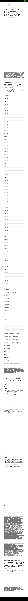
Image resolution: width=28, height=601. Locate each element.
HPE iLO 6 (9, 527)
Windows (8, 560)
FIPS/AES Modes (17, 524)
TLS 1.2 (7, 552)
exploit (5, 524)
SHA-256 (8, 551)
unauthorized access (15, 553)
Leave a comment (11, 17)
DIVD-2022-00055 (14, 521)
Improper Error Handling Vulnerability (17, 533)
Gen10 (17, 525)
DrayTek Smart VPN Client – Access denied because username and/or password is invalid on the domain (13, 13)
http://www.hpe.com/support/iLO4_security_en (15, 529)
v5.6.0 (5, 77)
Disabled (6, 521)
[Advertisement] (14, 37)
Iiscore (16, 588)
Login (5, 75)
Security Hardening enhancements (9, 550)
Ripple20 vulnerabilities (8, 548)
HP (14, 526)
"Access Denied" (6, 72)
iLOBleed (20, 532)
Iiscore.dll (19, 588)
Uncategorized (8, 82)
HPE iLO (5, 527)
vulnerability (16, 555)
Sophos (5, 82)
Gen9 (7, 526)
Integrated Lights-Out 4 (14, 534)
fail (11, 74)
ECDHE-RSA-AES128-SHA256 (8, 522)
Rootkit (13, 548)
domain (22, 73)
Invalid (22, 74)
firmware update (12, 525)
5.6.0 (20, 72)
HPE (4, 377)
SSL (7, 76)
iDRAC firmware (16, 530)
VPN (22, 77)
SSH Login (13, 551)
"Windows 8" (10, 587)
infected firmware (7, 534)
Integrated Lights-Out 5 (8, 535)
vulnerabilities (13, 554)
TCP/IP (19, 551)
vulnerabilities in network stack (9, 555)
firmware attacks (7, 525)
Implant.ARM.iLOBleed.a (7, 533)
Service (20, 589)
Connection (18, 73)
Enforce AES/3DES (7, 523)
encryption (21, 522)
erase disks (20, 523)
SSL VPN (10, 76)
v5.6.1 (7, 77)
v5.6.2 (10, 77)
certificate (6, 588)
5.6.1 (22, 72)
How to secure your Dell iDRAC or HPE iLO (12, 379)
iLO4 (9, 532)
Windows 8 (11, 560)
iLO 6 (7, 532)
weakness (20, 555)
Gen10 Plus (20, 525)
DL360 (17, 521)
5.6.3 (7, 73)
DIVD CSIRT (9, 521)
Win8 (5, 590)
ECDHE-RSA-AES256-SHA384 (15, 522)
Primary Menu (27, 1)
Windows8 (12, 590)
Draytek (6, 74)
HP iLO (17, 526)
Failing (16, 74)
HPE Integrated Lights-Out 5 (8, 528)
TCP (16, 551)
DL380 (20, 521)
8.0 (19, 587)
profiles (17, 75)
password (13, 75)
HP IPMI (20, 526)
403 (16, 587)
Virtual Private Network (18, 77)
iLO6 (17, 532)
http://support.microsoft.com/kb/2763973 (10, 574)
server (13, 589)
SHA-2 (5, 551)
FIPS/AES (9, 524)
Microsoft (5, 560)
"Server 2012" (6, 587)
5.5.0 (16, 72)
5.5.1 (18, 72)
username (16, 76)
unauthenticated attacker (8, 553)
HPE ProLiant (14, 528)
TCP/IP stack (22, 551)
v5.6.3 (12, 77)
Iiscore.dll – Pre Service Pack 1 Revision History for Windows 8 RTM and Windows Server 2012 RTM (14, 564)
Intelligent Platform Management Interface (18, 535)
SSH (10, 551)
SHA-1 (23, 550)
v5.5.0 (20, 76)
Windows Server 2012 (17, 560)
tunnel (13, 76)
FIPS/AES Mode (12, 524)
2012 (14, 587)
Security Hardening (19, 549)
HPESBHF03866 (19, 528)
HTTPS (19, 74)
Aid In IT (1, 1)
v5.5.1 (22, 76)
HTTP (9, 588)
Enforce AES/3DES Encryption (14, 523)
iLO (5, 377)
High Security (11, 526)
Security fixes (13, 549)
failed (13, 74)
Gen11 (5, 526)
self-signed (9, 589)
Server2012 (17, 589)
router (20, 75)
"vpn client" (11, 72)
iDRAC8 (17, 531)
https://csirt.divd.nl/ (7, 530)
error (8, 74)
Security (16, 548)
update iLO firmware (7, 554)
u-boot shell (13, 552)
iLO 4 (5, 532)
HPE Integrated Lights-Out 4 (17, 527)
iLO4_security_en (13, 532)
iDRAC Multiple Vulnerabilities (8, 531)
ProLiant (7, 377)
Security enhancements (8, 549)
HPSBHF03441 (6, 529)
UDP (16, 552)
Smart (5, 76)
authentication (11, 73)
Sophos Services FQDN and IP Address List (13, 84)
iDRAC (11, 530)
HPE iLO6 (12, 527)
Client (15, 73)
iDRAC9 (20, 531)
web (23, 589)
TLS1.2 (10, 552)
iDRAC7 (14, 531)
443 (14, 72)
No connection (9, 75)
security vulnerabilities (18, 550)
